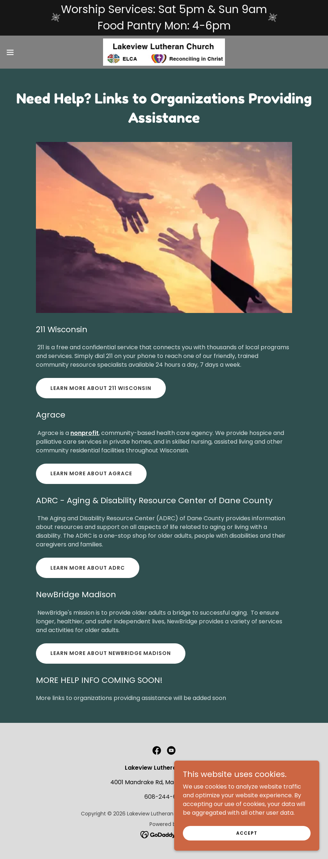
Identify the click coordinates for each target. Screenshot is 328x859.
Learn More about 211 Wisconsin (100, 388)
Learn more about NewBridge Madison (110, 653)
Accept (246, 833)
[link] (164, 52)
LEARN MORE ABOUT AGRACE (91, 473)
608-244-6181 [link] (164, 797)
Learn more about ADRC (87, 567)
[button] (27, 52)
